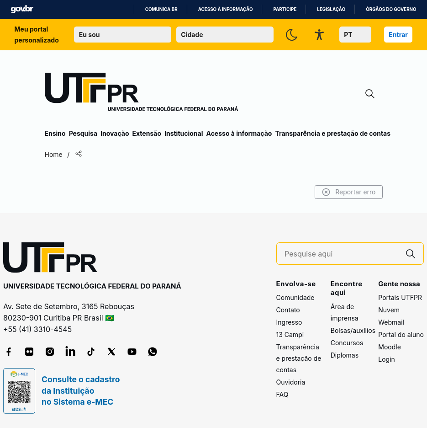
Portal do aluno (401, 334)
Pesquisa (83, 133)
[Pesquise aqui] (341, 254)
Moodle (389, 347)
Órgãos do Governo (391, 9)
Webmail (391, 322)
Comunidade (295, 297)
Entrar (398, 34)
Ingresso (289, 322)
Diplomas (344, 355)
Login (386, 359)
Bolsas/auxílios (353, 330)
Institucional (183, 133)
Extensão (146, 133)
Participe (284, 9)
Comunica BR (161, 9)
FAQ (282, 394)
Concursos (347, 343)
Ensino (55, 133)
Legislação (331, 9)
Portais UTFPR (400, 297)
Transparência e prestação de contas (332, 133)
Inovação (114, 133)
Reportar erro (349, 192)
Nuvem (389, 310)
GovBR (22, 9)
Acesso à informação (225, 9)
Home (54, 154)
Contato (288, 310)
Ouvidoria (291, 382)
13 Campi (290, 334)
